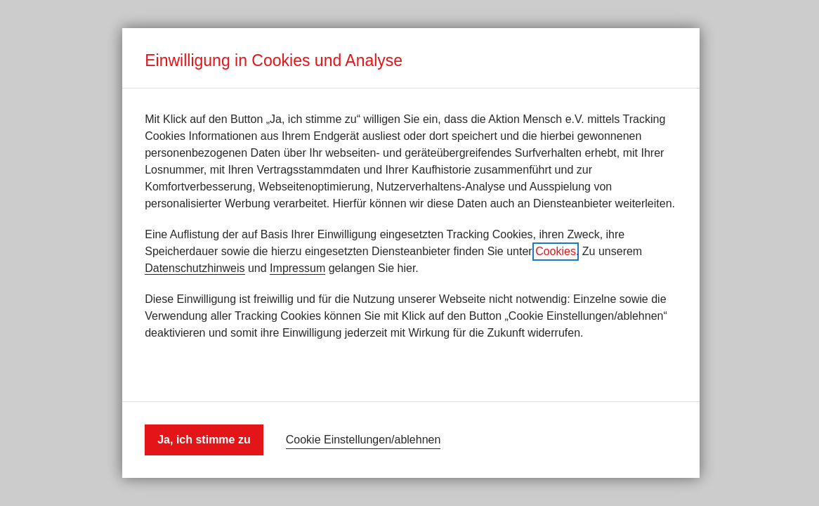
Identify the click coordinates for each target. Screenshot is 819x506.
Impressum (297, 268)
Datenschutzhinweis (194, 268)
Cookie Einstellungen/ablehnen (363, 440)
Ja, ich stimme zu (204, 440)
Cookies (555, 251)
